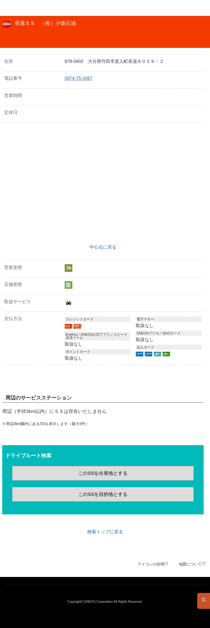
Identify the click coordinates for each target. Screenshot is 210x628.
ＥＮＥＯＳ (21, 8)
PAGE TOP (203, 601)
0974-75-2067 (78, 78)
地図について (190, 564)
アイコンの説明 (151, 564)
